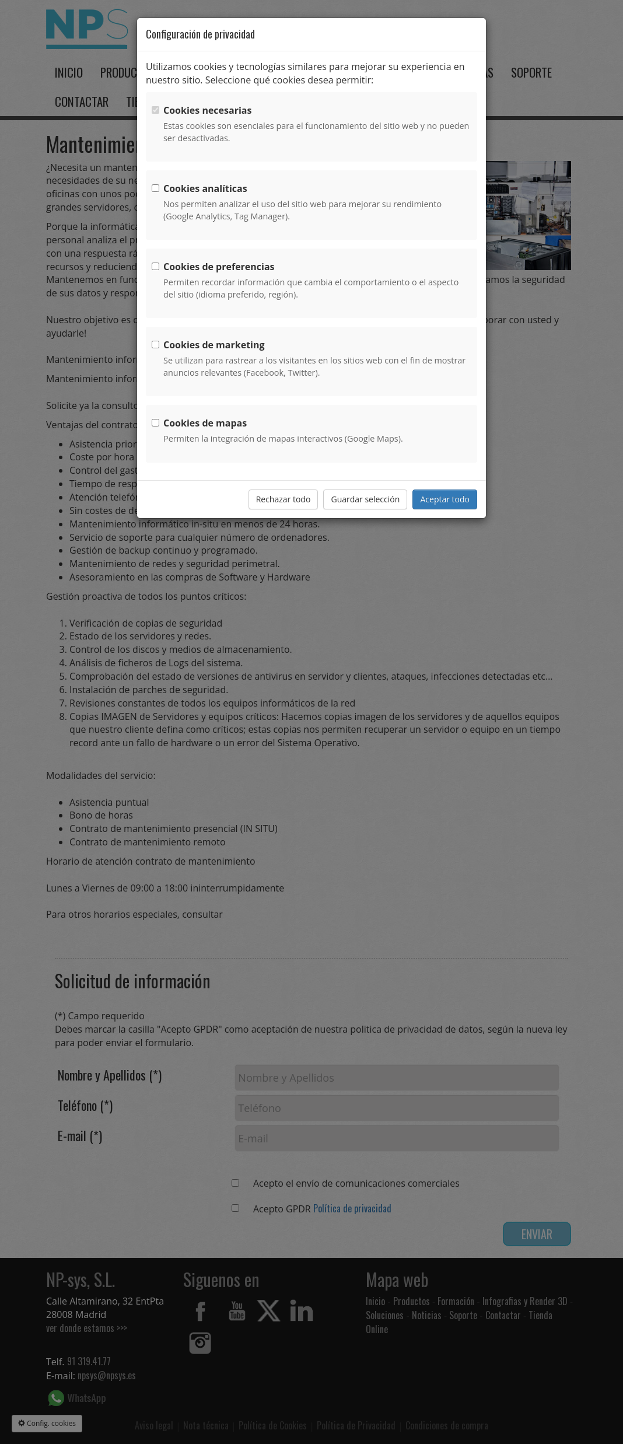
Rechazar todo (283, 499)
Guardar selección (365, 499)
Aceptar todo (445, 499)
